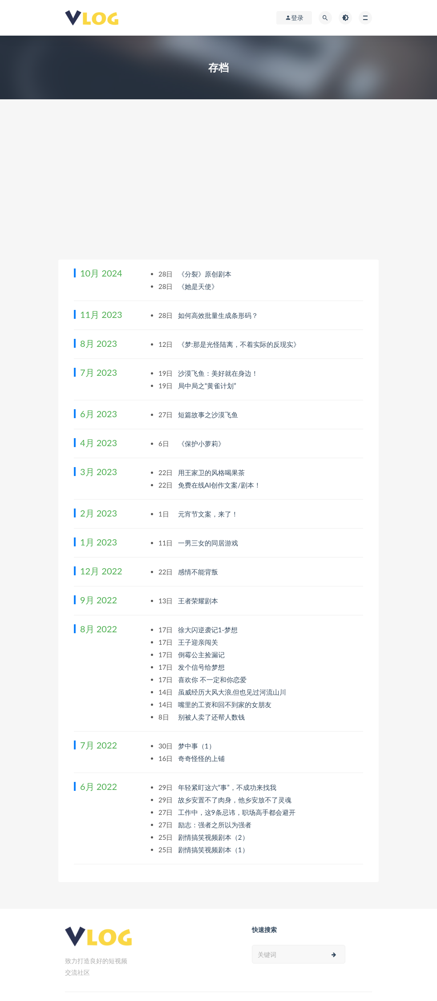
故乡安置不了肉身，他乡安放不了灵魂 (235, 800)
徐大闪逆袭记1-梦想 (208, 630)
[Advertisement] (218, 192)
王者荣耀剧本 (199, 601)
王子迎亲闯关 (199, 642)
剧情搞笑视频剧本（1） (214, 850)
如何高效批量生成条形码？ (219, 315)
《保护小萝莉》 (202, 443)
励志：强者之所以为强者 (215, 825)
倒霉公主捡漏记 (202, 655)
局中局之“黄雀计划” (208, 386)
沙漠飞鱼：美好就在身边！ (219, 373)
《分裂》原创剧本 (205, 274)
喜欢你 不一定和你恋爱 (213, 679)
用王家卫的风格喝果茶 (212, 472)
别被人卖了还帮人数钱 (212, 717)
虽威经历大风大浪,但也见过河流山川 (233, 692)
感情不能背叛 (199, 572)
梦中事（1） (197, 746)
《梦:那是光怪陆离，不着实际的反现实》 (240, 344)
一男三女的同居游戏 (209, 543)
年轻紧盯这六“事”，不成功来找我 (228, 787)
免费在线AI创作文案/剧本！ (220, 485)
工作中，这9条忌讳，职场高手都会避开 (237, 812)
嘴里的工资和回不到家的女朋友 (225, 704)
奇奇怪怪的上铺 (202, 758)
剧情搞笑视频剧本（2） (214, 837)
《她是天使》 (199, 286)
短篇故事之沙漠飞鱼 (209, 415)
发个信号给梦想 (202, 667)
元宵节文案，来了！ (209, 514)
